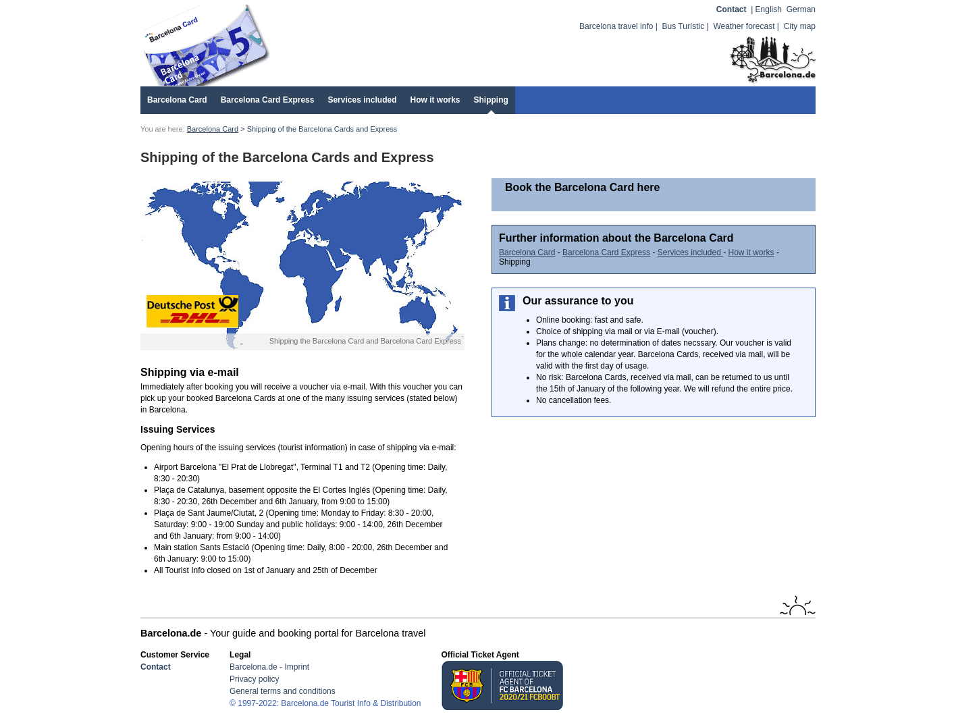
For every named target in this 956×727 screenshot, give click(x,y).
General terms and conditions (283, 691)
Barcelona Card (177, 100)
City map (800, 26)
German (801, 9)
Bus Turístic (683, 26)
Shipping (491, 100)
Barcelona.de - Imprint (269, 667)
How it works (435, 100)
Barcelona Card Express (268, 100)
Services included (361, 100)
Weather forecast (743, 26)
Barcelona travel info (616, 26)
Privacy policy (254, 679)
